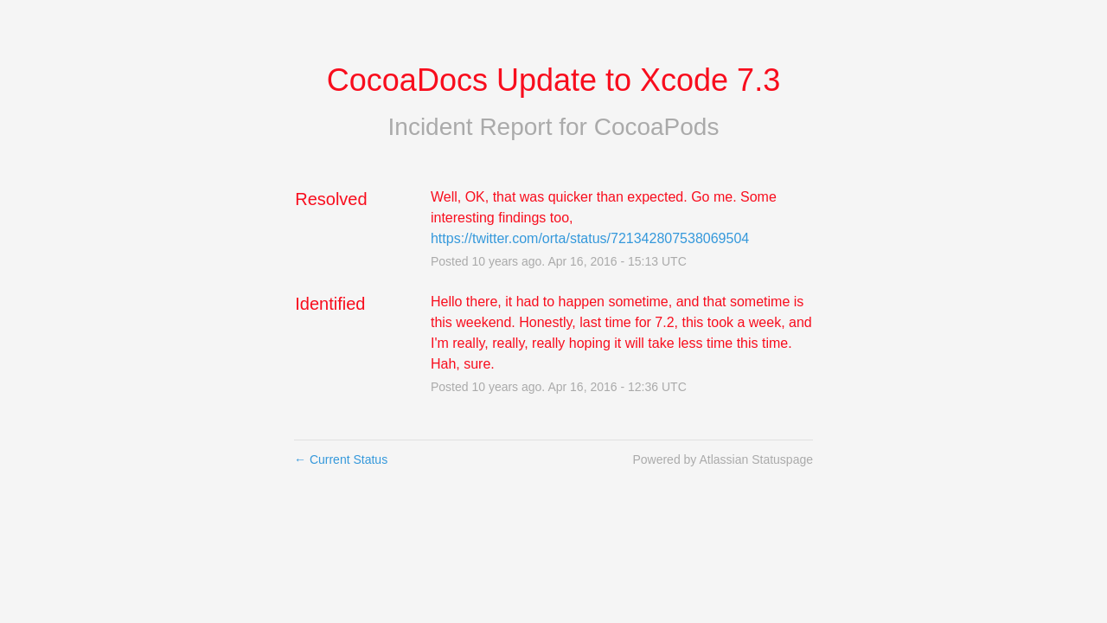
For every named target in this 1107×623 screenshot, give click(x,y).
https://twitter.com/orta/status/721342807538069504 (590, 238)
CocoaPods (657, 126)
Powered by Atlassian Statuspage (722, 459)
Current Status (340, 459)
